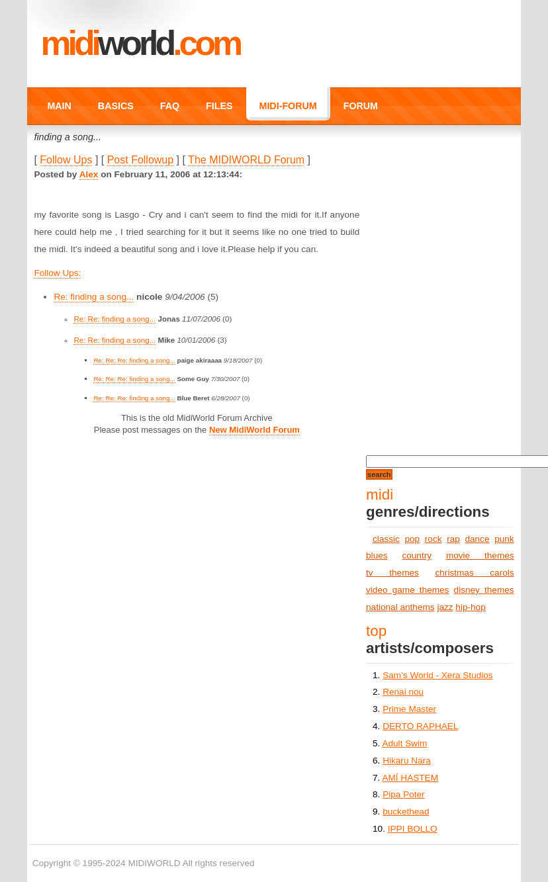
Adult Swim (404, 743)
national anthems (400, 607)
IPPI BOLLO (412, 829)
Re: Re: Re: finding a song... (134, 360)
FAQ (169, 106)
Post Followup (140, 159)
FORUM (360, 106)
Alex (89, 174)
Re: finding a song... (94, 297)
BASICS (116, 106)
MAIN (59, 106)
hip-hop (470, 607)
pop (412, 539)
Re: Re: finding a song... (114, 319)
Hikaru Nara (407, 761)
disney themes (484, 590)
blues (377, 555)
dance (477, 539)
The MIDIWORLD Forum (246, 159)
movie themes (480, 555)
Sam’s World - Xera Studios (437, 675)
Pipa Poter (403, 794)
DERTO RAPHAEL (420, 726)
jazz (445, 607)
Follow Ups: (57, 273)
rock (433, 539)
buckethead (406, 811)
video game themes (407, 590)
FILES (219, 106)
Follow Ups (66, 159)
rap (453, 539)
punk (504, 539)
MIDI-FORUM (288, 106)
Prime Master (409, 709)
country (417, 555)
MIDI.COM (140, 43)
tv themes (392, 573)
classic (386, 539)
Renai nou (403, 692)
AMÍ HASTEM (410, 778)
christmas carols (474, 573)
